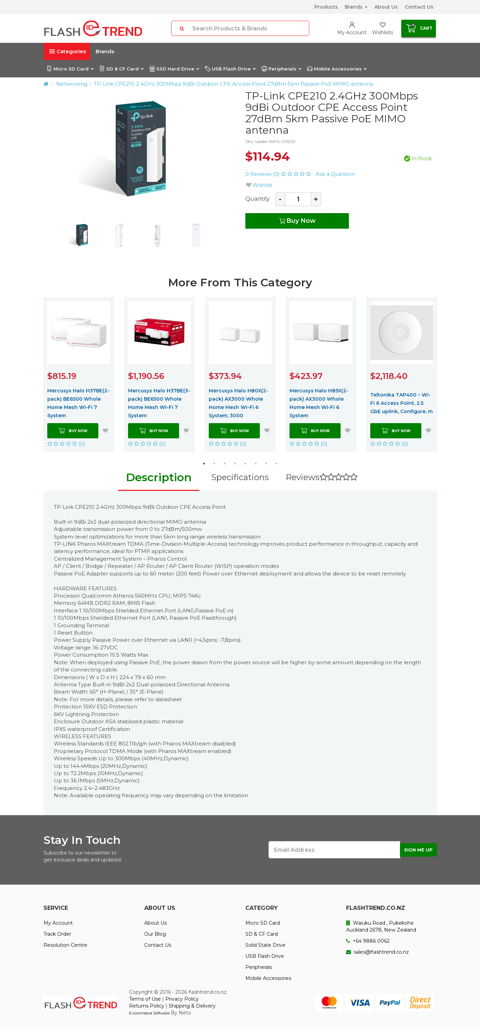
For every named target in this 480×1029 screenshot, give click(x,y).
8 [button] (276, 463)
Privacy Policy (182, 999)
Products (326, 7)
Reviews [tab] (321, 477)
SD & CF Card (121, 69)
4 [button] (235, 463)
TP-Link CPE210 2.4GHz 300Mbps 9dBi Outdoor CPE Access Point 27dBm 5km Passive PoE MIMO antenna (233, 83)
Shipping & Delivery (192, 1006)
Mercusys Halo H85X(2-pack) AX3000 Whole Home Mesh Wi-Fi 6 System (319, 403)
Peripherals (281, 69)
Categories (67, 51)
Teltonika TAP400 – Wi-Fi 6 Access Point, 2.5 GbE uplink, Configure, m (401, 403)
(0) (66, 443)
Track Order (57, 934)
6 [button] (255, 463)
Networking (71, 83)
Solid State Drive (265, 945)
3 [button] (224, 463)
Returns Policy (146, 1006)
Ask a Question (335, 174)
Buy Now (297, 221)
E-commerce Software (149, 1013)
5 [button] (245, 463)
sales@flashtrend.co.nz (377, 952)
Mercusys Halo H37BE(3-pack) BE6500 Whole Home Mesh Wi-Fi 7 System (159, 403)
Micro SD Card (70, 69)
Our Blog (155, 934)
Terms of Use (145, 999)
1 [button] (203, 463)
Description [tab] (159, 477)
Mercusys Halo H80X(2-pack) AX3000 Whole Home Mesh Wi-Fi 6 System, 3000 (238, 403)
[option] (139, 150)
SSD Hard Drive (174, 69)
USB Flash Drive (230, 69)
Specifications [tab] (240, 477)
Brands (356, 7)
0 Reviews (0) (278, 174)
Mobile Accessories (337, 69)
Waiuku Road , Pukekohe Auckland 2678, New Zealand (381, 926)
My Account (58, 923)
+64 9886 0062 (368, 941)
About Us (386, 7)
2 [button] (214, 463)
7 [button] (266, 463)
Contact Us (419, 7)
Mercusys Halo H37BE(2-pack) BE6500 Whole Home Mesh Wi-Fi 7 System (78, 403)
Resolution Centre (65, 945)
